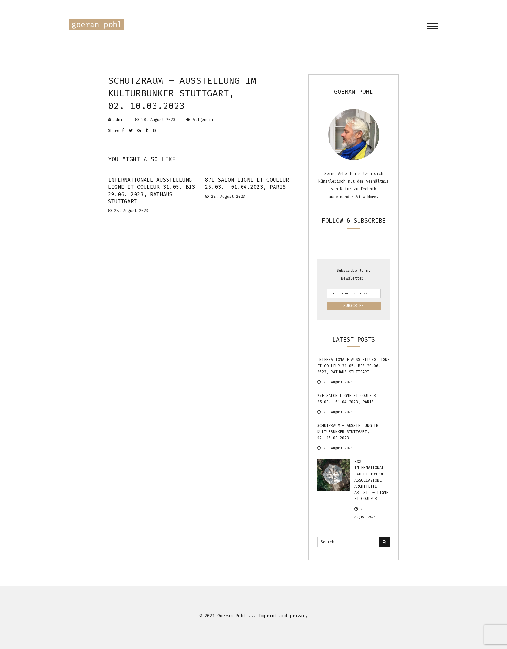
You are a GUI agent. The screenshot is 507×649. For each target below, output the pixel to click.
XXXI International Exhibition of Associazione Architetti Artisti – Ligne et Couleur (371, 480)
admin (119, 119)
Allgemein (203, 119)
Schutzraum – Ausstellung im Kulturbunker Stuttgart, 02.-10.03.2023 (347, 431)
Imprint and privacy (283, 616)
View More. (367, 197)
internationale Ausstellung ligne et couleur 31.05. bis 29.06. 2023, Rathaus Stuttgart (353, 365)
